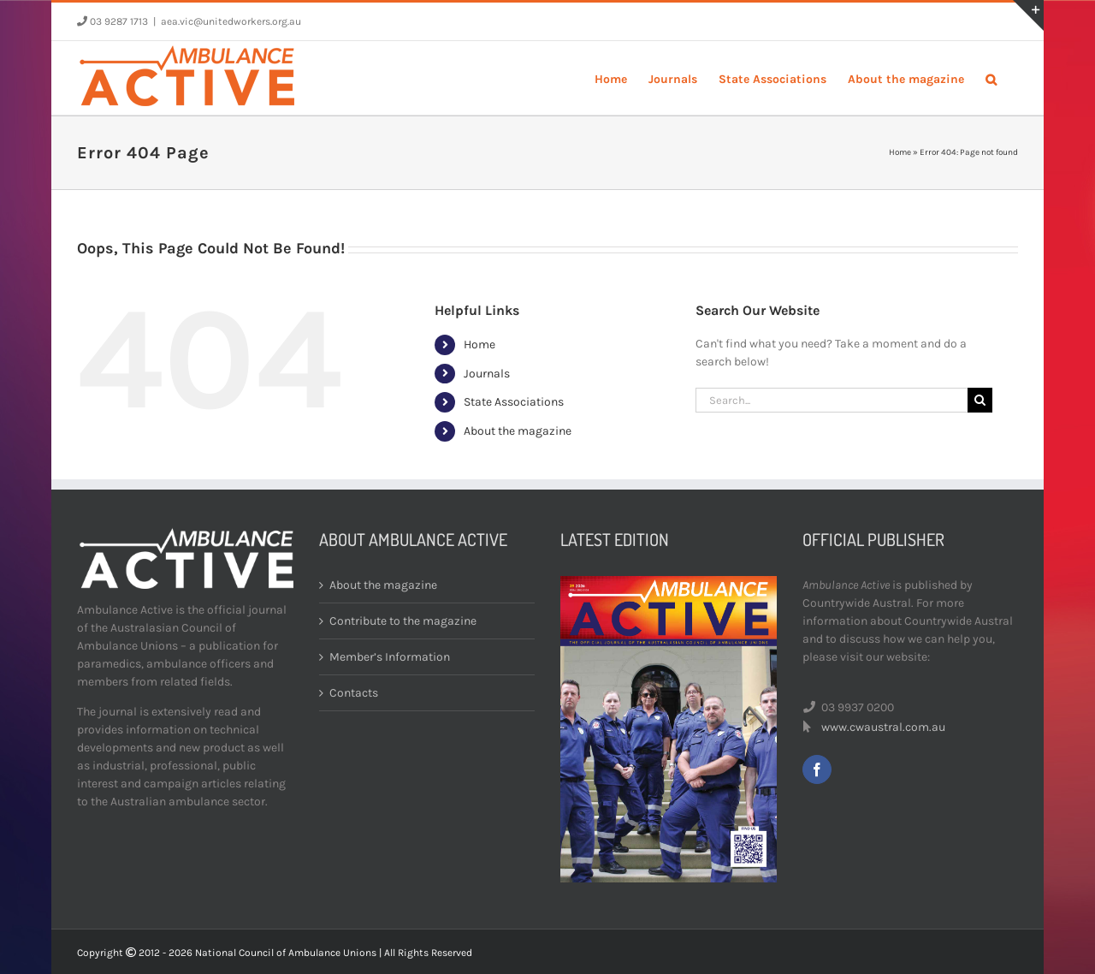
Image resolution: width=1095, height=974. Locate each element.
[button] (991, 78)
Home (900, 152)
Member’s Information (389, 657)
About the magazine (517, 431)
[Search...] (831, 400)
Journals (487, 373)
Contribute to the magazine (402, 621)
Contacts (353, 693)
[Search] (980, 400)
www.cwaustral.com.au (883, 727)
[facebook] (817, 769)
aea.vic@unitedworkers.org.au (231, 21)
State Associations (514, 402)
